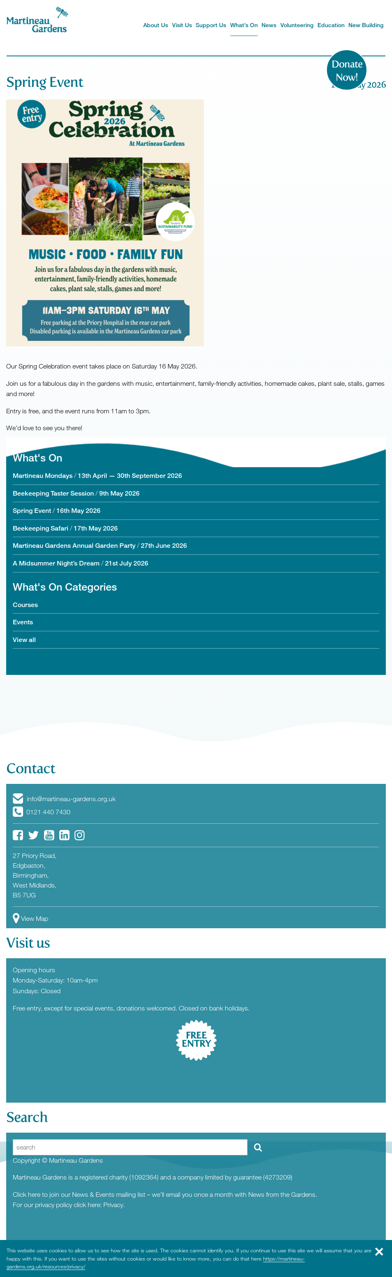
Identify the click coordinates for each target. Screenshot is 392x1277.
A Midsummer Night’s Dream (56, 563)
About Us (155, 24)
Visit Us (182, 24)
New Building (365, 24)
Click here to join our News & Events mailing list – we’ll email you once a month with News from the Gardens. (165, 1194)
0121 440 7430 (41, 812)
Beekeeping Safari (40, 528)
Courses (25, 605)
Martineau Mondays (42, 476)
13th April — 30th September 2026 (130, 476)
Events (23, 622)
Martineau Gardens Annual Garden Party (74, 545)
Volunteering (296, 24)
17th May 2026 (96, 528)
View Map (30, 918)
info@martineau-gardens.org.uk (64, 798)
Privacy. (114, 1204)
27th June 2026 (164, 545)
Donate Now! (346, 70)
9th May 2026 (119, 493)
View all (24, 640)
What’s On (244, 24)
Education (331, 24)
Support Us (211, 24)
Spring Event (44, 82)
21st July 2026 (126, 563)
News (268, 24)
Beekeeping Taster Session (53, 493)
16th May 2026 (78, 511)
